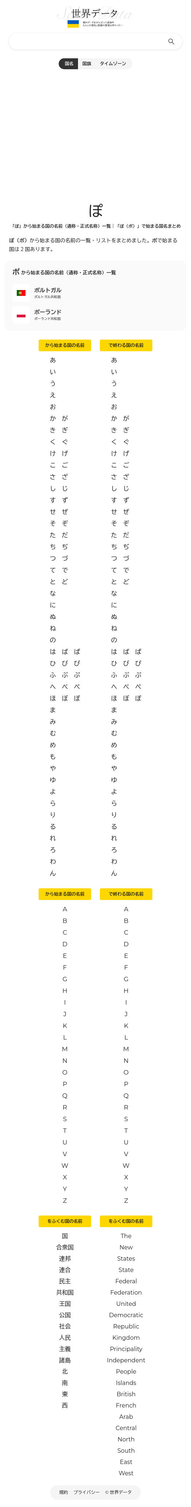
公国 (65, 1315)
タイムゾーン (113, 63)
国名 (69, 63)
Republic (126, 1326)
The (126, 1236)
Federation (126, 1292)
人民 (65, 1337)
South (126, 1450)
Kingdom (126, 1337)
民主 (65, 1281)
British (126, 1394)
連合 (65, 1270)
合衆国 (65, 1247)
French (126, 1405)
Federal (126, 1281)
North (126, 1439)
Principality (126, 1349)
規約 (63, 1492)
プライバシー (87, 1492)
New (126, 1247)
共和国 (65, 1292)
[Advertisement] (95, 133)
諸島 (65, 1360)
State (125, 1270)
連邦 (65, 1258)
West (126, 1473)
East (126, 1462)
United (126, 1303)
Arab (126, 1416)
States (126, 1258)
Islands (126, 1382)
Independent (126, 1360)
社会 (65, 1326)
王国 (65, 1303)
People (126, 1371)
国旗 (86, 63)
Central (126, 1428)
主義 (65, 1349)
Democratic (126, 1315)
